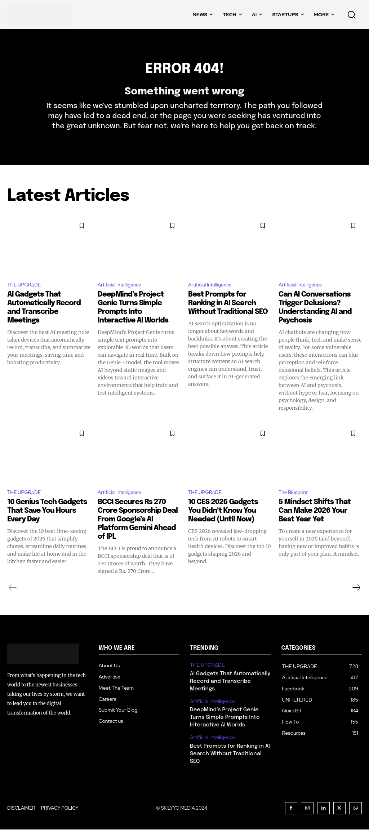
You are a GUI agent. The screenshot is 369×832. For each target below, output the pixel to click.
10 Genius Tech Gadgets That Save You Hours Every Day (47, 525)
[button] (351, 14)
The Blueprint (296, 507)
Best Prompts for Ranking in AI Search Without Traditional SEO (228, 316)
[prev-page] (12, 602)
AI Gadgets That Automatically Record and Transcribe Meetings (227, 695)
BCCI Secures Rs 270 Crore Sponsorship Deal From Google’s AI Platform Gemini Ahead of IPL (138, 534)
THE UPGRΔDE (27, 298)
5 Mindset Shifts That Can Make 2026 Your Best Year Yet (315, 525)
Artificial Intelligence (124, 298)
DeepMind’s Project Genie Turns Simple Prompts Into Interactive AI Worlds (229, 729)
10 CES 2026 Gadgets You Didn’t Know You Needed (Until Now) (223, 525)
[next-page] (356, 602)
